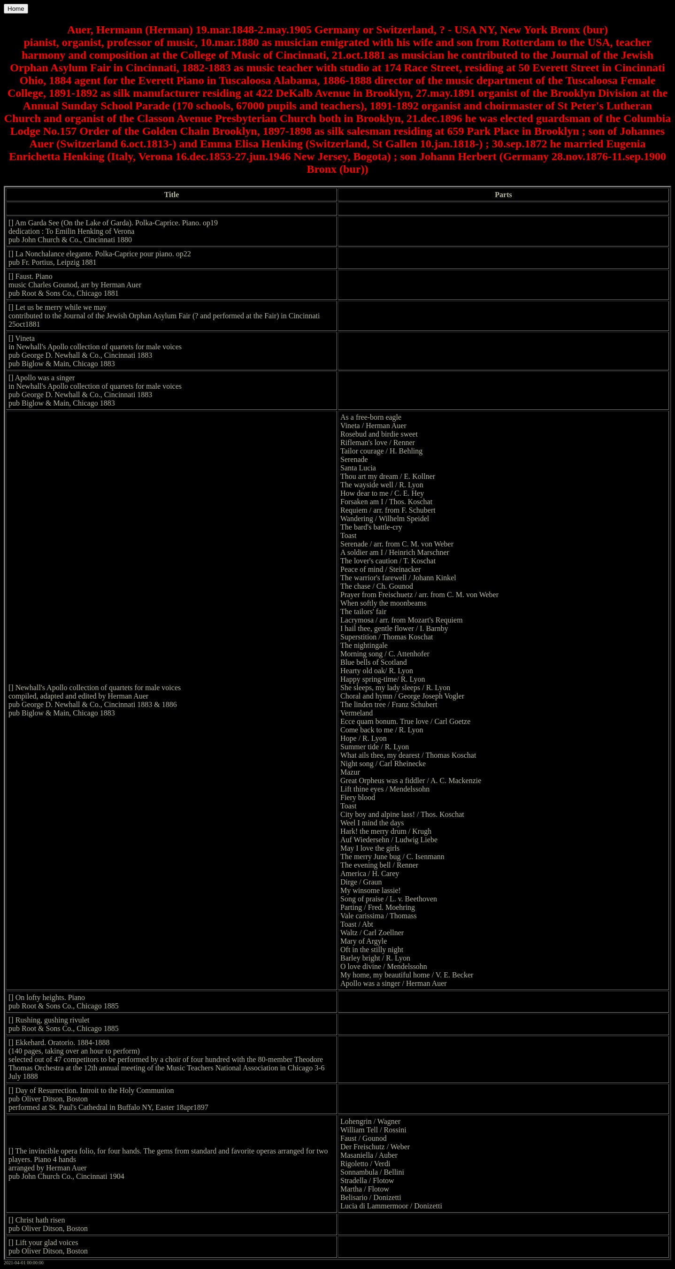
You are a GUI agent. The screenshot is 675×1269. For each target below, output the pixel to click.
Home (16, 8)
